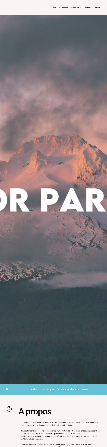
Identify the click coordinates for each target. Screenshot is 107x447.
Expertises (76, 10)
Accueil (53, 10)
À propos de (63, 10)
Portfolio (87, 10)
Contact (97, 10)
